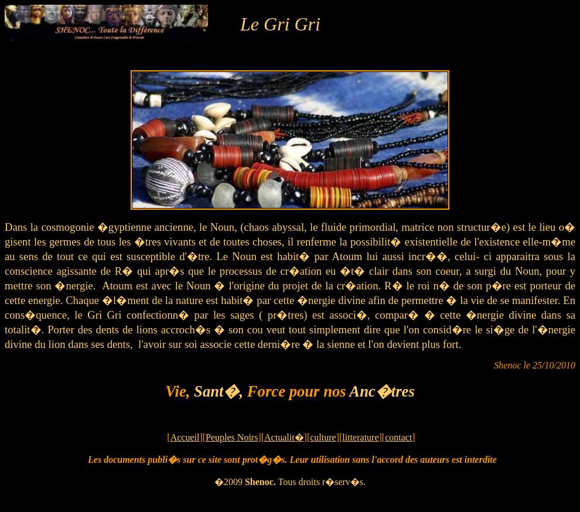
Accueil (185, 437)
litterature (360, 437)
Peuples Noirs (232, 437)
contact (398, 437)
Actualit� (284, 437)
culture (323, 437)
